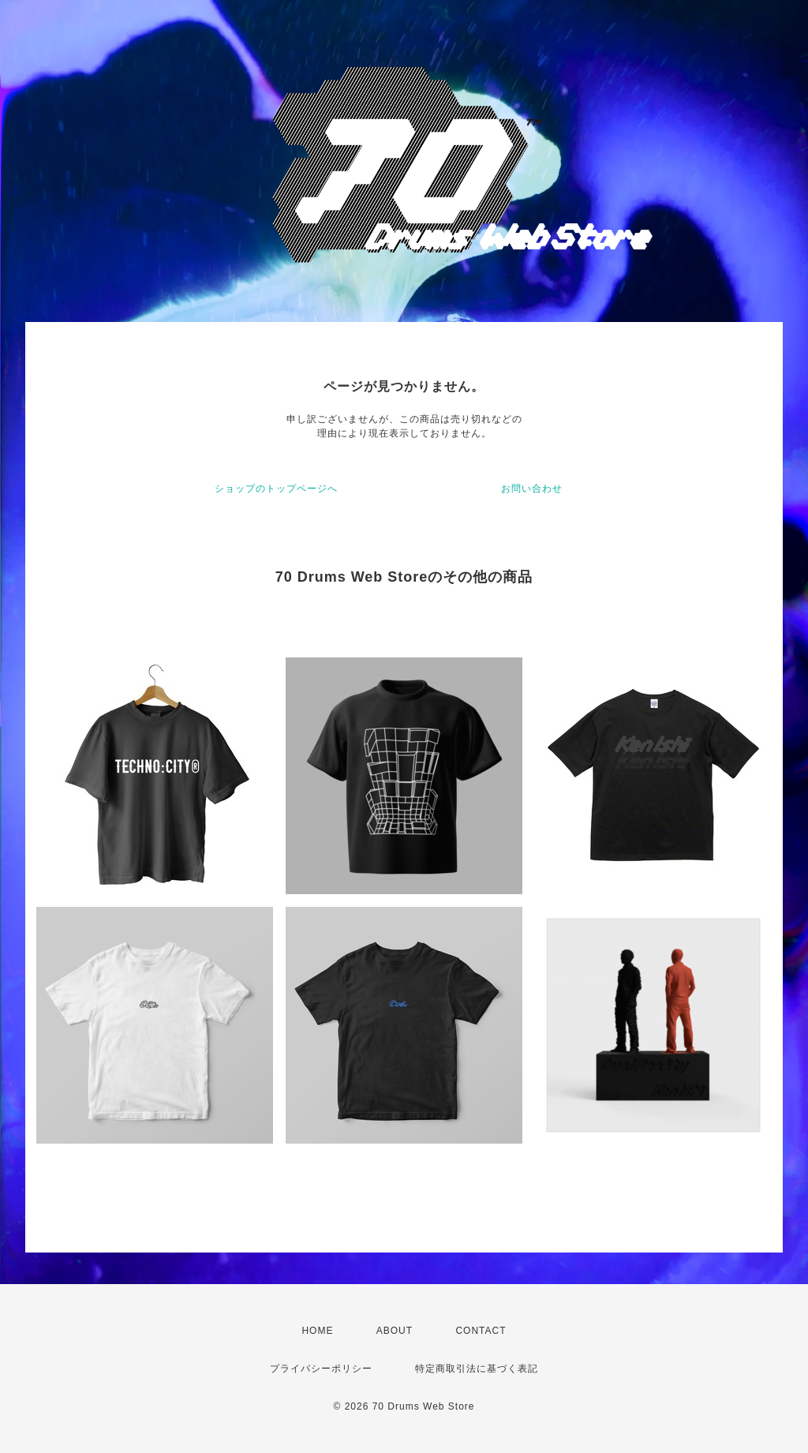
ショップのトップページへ (276, 488)
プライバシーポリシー (321, 1368)
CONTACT (480, 1330)
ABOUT (394, 1330)
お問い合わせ (532, 488)
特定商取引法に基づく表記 (476, 1368)
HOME (317, 1330)
